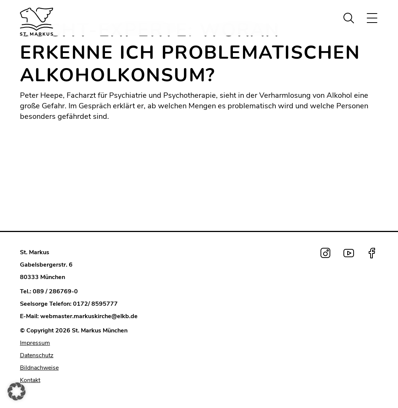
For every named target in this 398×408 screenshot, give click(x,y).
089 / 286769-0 (55, 291)
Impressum (35, 343)
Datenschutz (36, 355)
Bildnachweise (39, 368)
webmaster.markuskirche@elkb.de (89, 316)
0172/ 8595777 (95, 304)
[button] (16, 391)
